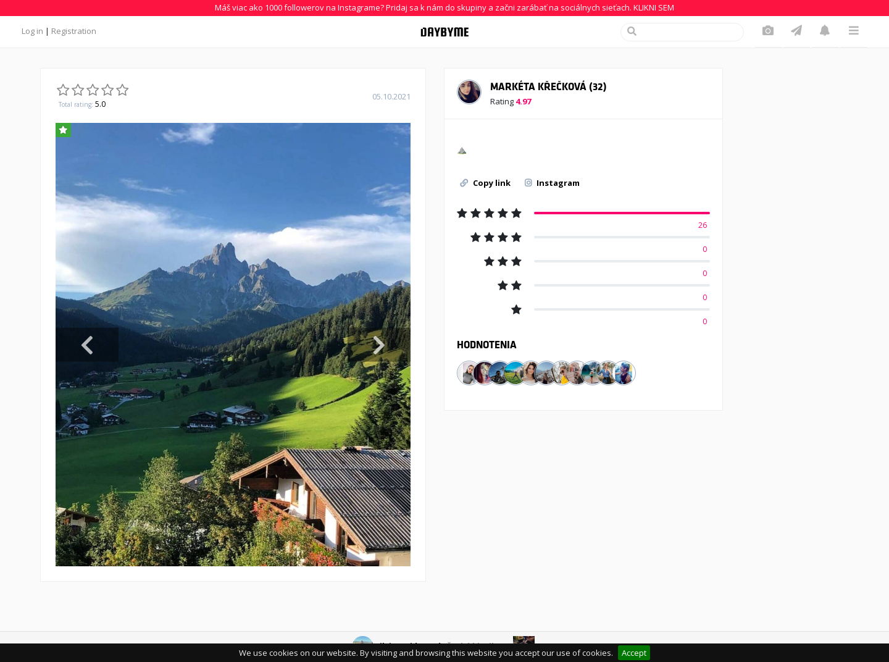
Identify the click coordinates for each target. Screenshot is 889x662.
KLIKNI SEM (653, 7)
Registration (73, 30)
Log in (32, 30)
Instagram (552, 182)
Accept (634, 652)
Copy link (485, 182)
